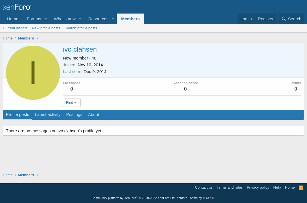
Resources (98, 18)
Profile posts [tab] (17, 114)
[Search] (291, 19)
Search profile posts (81, 28)
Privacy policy (258, 187)
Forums (34, 18)
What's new (65, 18)
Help (277, 187)
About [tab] (93, 114)
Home (12, 18)
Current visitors (15, 28)
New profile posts (46, 28)
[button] (46, 19)
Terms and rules (230, 187)
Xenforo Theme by (196, 198)
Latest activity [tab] (48, 114)
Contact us (203, 187)
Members (130, 18)
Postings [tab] (74, 114)
